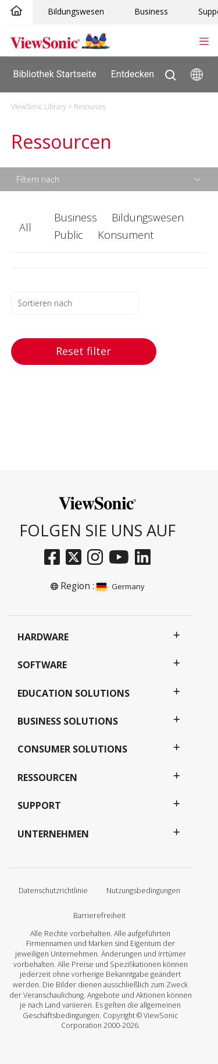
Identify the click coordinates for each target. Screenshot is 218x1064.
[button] (26, 228)
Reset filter (83, 351)
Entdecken (140, 74)
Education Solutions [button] (73, 693)
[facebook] (55, 558)
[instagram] (98, 558)
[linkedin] (145, 558)
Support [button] (39, 805)
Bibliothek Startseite (55, 73)
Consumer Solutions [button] (72, 749)
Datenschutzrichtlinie (53, 890)
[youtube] (122, 558)
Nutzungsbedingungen (143, 890)
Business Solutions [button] (67, 721)
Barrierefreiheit (99, 915)
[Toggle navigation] (204, 40)
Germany (121, 586)
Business (151, 11)
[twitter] (76, 558)
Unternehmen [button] (53, 833)
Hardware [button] (43, 636)
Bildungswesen (76, 11)
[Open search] (170, 72)
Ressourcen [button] (47, 777)
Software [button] (42, 664)
